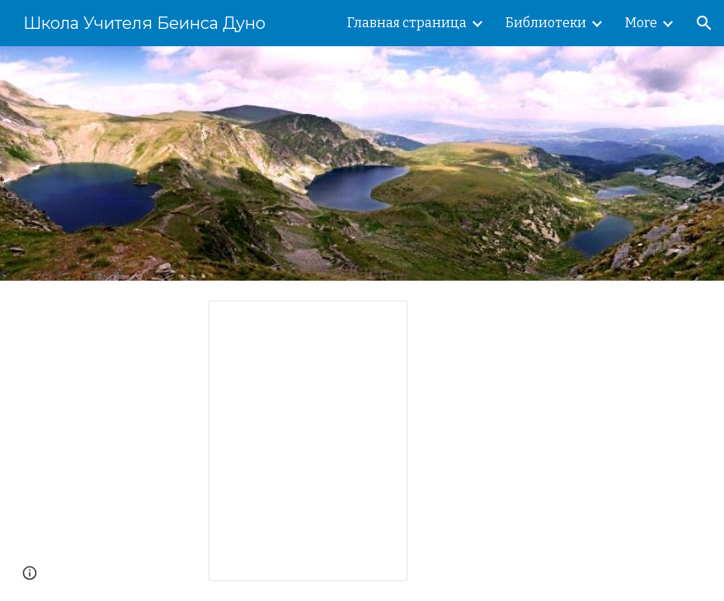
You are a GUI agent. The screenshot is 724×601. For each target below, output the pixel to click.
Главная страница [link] (407, 23)
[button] (704, 23)
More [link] (641, 23)
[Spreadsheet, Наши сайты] (308, 440)
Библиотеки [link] (545, 23)
